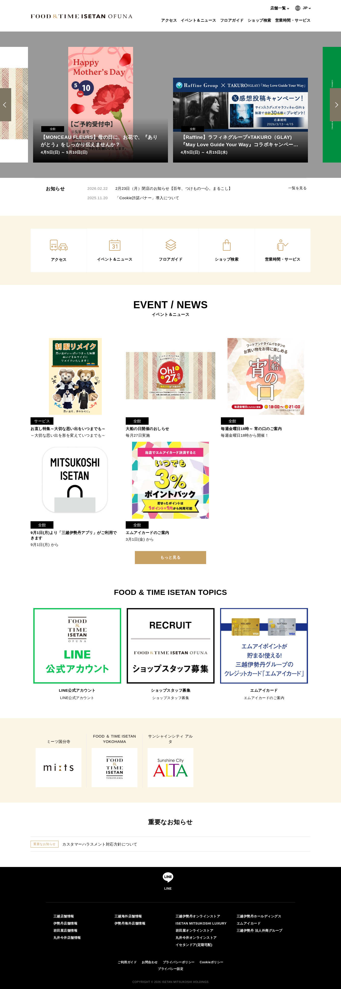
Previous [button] (6, 105)
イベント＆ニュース (199, 20)
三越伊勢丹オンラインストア (198, 916)
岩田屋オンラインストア (195, 930)
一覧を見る (297, 188)
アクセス (169, 20)
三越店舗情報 (63, 916)
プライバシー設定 (170, 969)
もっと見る (170, 557)
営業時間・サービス (293, 20)
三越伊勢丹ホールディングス (259, 916)
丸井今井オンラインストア (196, 938)
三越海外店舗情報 (128, 916)
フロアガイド (232, 20)
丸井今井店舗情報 (67, 938)
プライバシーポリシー (179, 962)
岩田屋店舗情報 (65, 930)
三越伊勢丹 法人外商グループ (259, 930)
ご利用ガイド (127, 962)
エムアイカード (249, 923)
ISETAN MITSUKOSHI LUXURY (201, 923)
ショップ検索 (260, 20)
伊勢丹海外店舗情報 (130, 923)
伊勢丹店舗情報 (65, 923)
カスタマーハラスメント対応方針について (99, 844)
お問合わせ (150, 962)
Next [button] (335, 105)
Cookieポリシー (211, 962)
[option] (100, 105)
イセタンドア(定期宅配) (194, 945)
